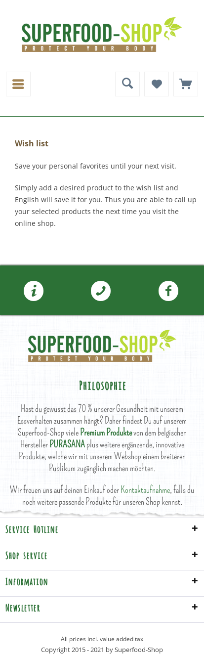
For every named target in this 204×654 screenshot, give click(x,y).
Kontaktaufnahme (145, 489)
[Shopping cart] (185, 84)
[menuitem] (18, 84)
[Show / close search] (127, 84)
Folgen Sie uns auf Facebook (168, 291)
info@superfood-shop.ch (33, 291)
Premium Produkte (106, 432)
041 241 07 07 (101, 291)
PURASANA (67, 444)
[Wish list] (156, 84)
